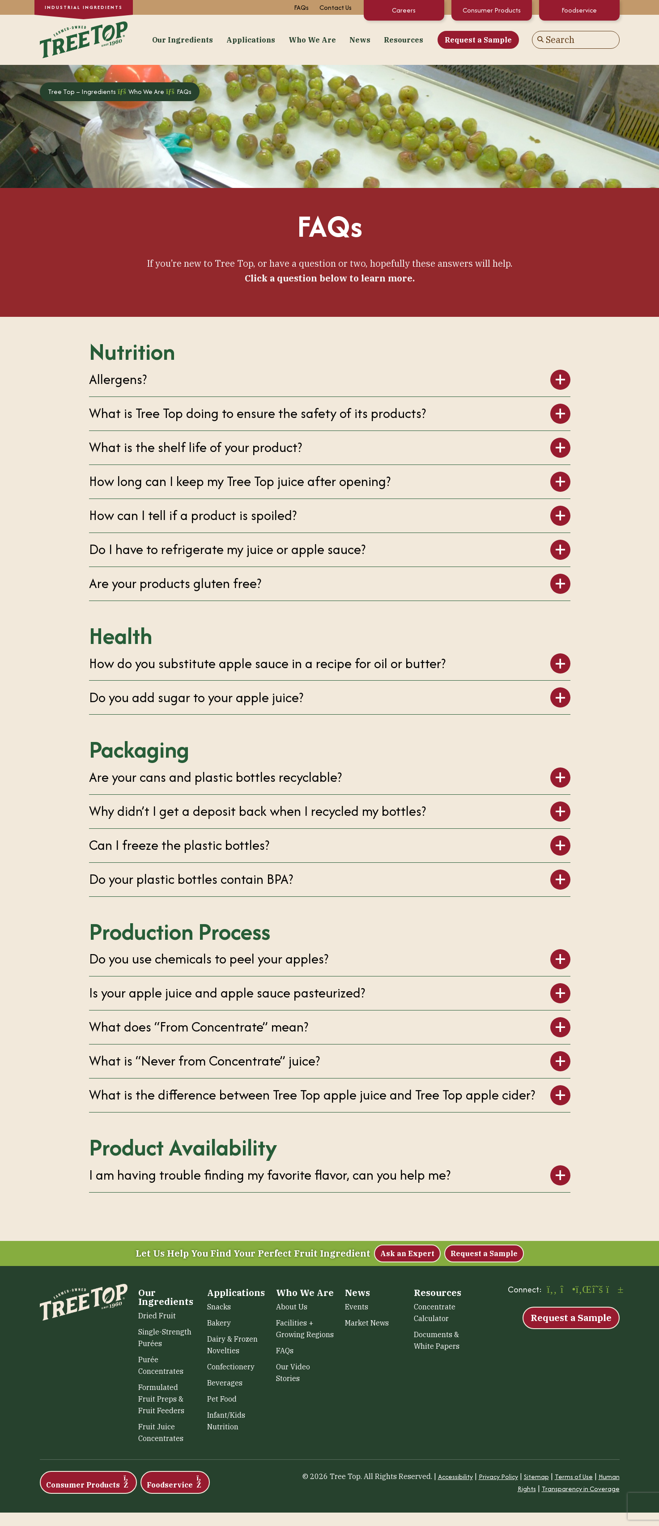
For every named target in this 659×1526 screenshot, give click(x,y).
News (359, 39)
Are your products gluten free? (175, 583)
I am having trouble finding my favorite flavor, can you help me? (270, 1175)
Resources (403, 39)
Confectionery (231, 1366)
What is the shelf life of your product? (195, 447)
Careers (404, 10)
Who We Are (312, 39)
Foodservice (579, 10)
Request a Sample (478, 39)
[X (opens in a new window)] (597, 1290)
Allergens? (118, 379)
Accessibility (455, 1476)
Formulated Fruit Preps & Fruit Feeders (161, 1399)
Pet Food (222, 1398)
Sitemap (536, 1476)
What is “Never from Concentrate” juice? (204, 1060)
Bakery (219, 1322)
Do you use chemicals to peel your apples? (208, 958)
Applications (250, 39)
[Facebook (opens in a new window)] (552, 1290)
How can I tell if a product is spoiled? (193, 515)
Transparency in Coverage (581, 1488)
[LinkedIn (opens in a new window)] (582, 1290)
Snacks (219, 1306)
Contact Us (335, 7)
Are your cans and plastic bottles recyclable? (215, 777)
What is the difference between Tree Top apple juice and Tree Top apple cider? (312, 1094)
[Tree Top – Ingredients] (84, 39)
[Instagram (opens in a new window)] (567, 1290)
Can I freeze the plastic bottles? (179, 845)
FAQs (301, 7)
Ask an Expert (407, 1253)
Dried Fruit (157, 1315)
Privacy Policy (498, 1476)
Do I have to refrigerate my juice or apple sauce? (227, 549)
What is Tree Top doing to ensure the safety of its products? (257, 413)
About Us (291, 1306)
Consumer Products (492, 10)
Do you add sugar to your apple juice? (196, 697)
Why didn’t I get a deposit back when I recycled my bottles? (257, 811)
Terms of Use (574, 1476)
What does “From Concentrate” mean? (198, 1026)
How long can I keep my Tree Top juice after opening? (240, 481)
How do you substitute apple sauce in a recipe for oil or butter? (267, 663)
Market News (367, 1322)
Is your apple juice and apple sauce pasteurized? (227, 992)
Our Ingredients (182, 39)
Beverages (224, 1382)
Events (356, 1306)
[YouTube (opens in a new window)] (613, 1290)
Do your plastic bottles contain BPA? (191, 879)
